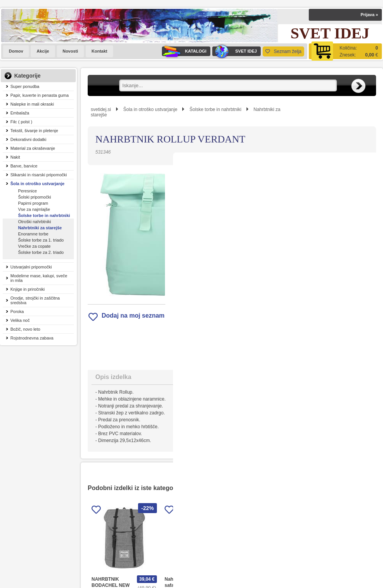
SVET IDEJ (234, 51)
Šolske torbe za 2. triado (41, 252)
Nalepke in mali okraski (32, 104)
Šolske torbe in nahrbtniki (44, 215)
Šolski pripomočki (34, 197)
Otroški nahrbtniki (34, 221)
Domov (16, 51)
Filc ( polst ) (21, 121)
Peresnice (27, 191)
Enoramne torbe (33, 234)
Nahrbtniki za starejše (40, 227)
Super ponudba (24, 86)
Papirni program (33, 203)
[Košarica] (345, 51)
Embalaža (19, 113)
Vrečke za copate (34, 246)
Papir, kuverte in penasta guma (39, 95)
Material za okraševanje (32, 148)
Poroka (17, 311)
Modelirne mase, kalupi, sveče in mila (38, 278)
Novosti (70, 51)
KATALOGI (184, 51)
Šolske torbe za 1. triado (41, 240)
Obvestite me (259, 267)
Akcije (43, 51)
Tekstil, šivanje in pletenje (34, 130)
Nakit (15, 157)
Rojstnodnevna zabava (31, 338)
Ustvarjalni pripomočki (31, 267)
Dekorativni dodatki (28, 139)
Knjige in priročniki (27, 289)
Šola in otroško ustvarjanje (37, 183)
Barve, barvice (23, 166)
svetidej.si (101, 109)
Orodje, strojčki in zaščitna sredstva (35, 300)
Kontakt (99, 51)
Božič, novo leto (25, 329)
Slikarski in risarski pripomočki (38, 174)
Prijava (369, 14)
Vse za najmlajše (34, 209)
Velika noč (20, 320)
